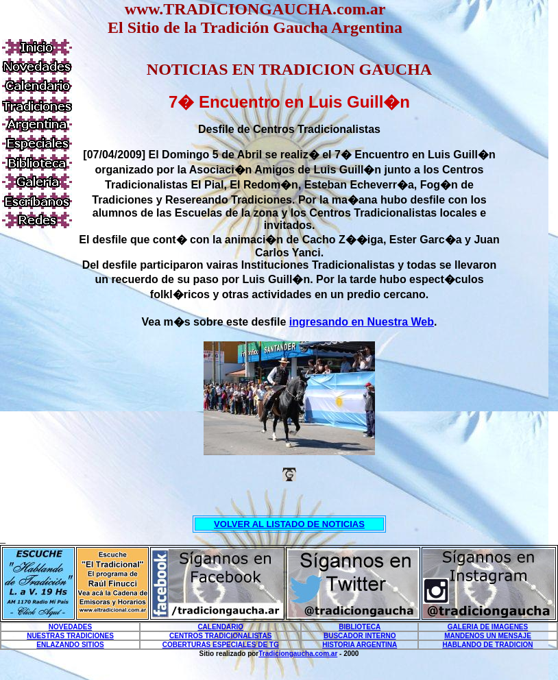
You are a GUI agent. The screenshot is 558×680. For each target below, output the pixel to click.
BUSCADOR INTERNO (360, 636)
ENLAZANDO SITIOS (70, 644)
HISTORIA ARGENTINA (359, 644)
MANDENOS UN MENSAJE (487, 636)
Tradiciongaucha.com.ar (297, 653)
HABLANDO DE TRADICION (487, 644)
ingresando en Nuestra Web (361, 322)
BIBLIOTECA (359, 627)
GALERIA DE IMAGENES (488, 627)
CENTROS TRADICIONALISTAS (220, 636)
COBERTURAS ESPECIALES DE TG (220, 644)
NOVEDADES (70, 627)
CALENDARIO (220, 627)
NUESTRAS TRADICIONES (70, 636)
